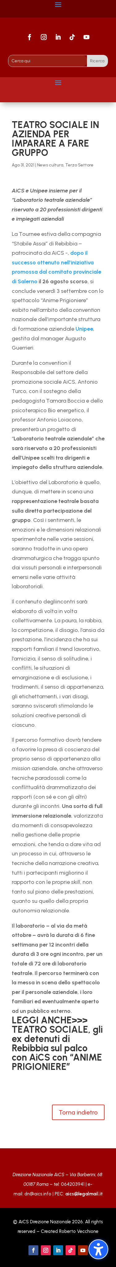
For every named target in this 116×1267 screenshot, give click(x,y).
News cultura (50, 165)
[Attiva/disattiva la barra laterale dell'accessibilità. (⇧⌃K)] (98, 1249)
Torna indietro (78, 1112)
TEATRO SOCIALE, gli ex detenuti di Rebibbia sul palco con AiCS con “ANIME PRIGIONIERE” (57, 1048)
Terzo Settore (79, 165)
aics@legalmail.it (84, 1194)
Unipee (84, 328)
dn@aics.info (37, 1194)
